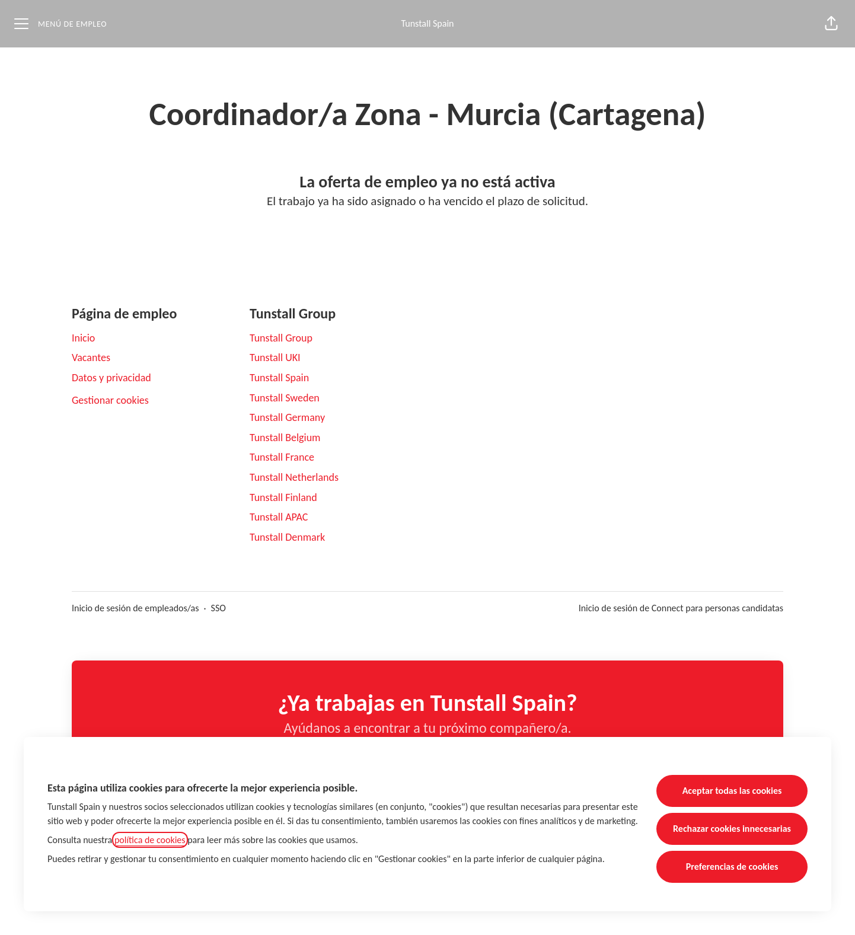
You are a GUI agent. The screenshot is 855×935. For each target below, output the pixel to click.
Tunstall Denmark (287, 537)
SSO (218, 608)
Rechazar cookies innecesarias (732, 828)
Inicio (83, 337)
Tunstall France (282, 457)
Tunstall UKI (275, 357)
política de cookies (150, 839)
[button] (831, 23)
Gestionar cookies (110, 400)
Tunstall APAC (279, 517)
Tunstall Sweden (285, 397)
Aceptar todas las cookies (732, 790)
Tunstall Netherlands (294, 477)
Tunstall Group (281, 337)
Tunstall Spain (427, 23)
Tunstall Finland (283, 497)
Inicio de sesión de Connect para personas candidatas (681, 608)
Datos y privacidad (111, 377)
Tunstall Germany (287, 417)
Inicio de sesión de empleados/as (135, 608)
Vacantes (91, 357)
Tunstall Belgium (285, 437)
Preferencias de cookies (732, 866)
